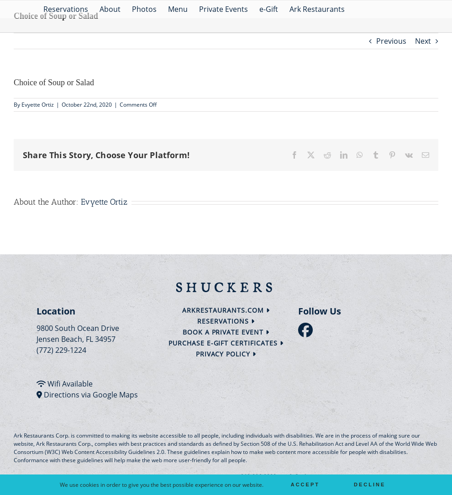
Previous (391, 41)
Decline (369, 484)
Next (423, 41)
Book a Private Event (226, 332)
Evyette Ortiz (37, 104)
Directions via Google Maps (91, 395)
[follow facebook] (307, 333)
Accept (305, 484)
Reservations (226, 321)
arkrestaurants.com (226, 310)
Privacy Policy (226, 354)
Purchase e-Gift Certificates (226, 343)
